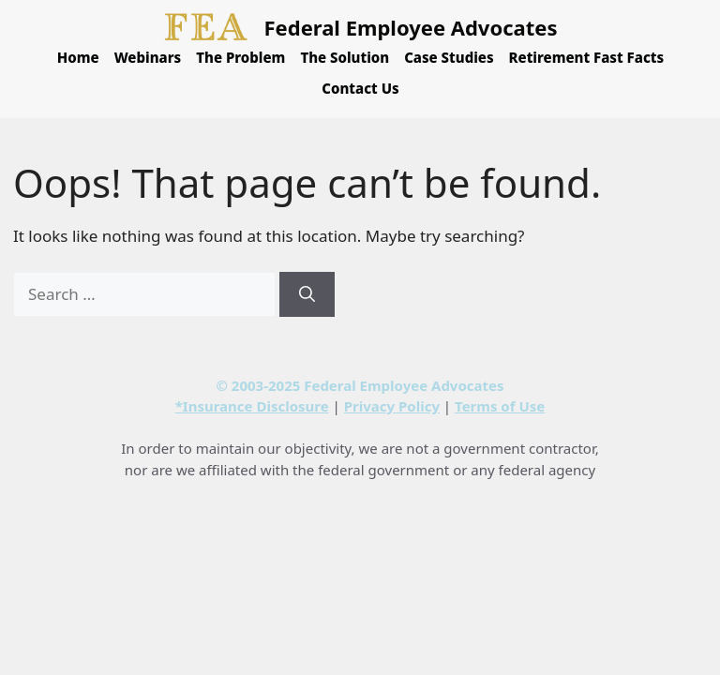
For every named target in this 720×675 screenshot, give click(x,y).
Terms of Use (500, 406)
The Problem (240, 57)
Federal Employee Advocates (411, 27)
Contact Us (360, 88)
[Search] (307, 294)
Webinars (148, 57)
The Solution (344, 57)
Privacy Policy (392, 406)
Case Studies (448, 57)
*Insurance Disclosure (252, 406)
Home (78, 57)
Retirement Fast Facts (587, 57)
